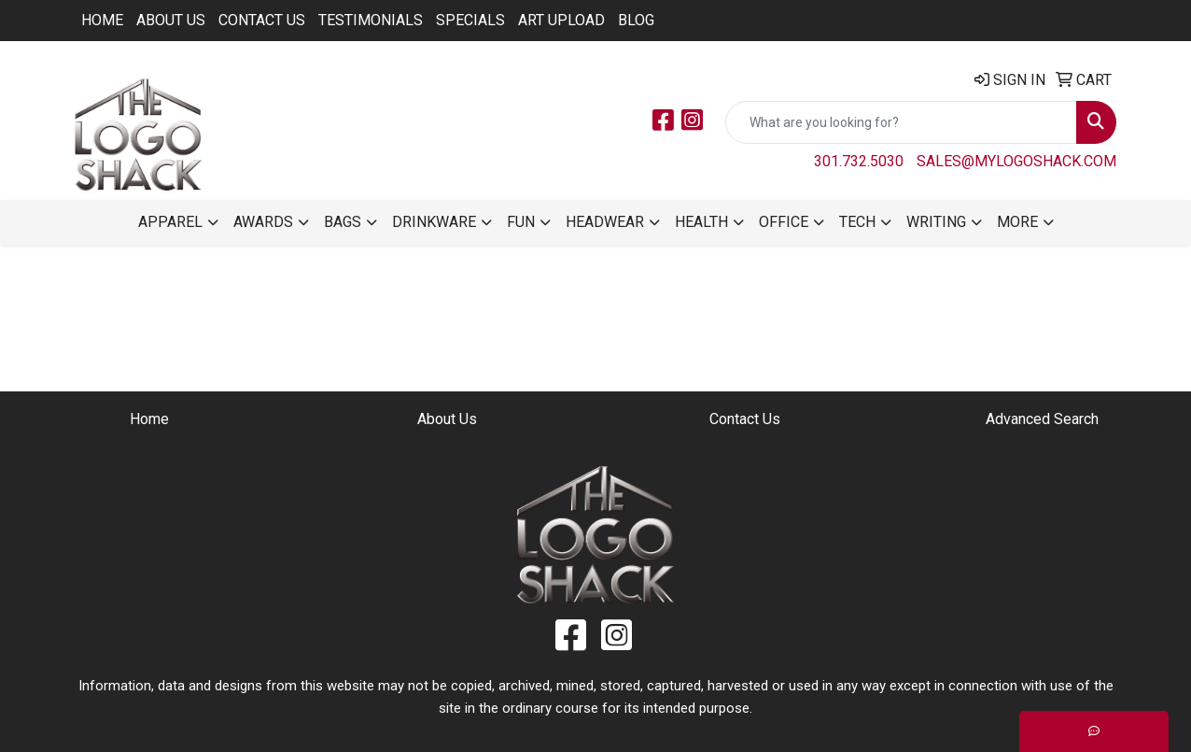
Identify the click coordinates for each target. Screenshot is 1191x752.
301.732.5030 (859, 161)
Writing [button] (936, 222)
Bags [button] (342, 222)
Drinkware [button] (434, 222)
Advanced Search (1042, 419)
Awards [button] (263, 222)
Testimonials (370, 20)
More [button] (1017, 222)
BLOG (636, 20)
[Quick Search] (901, 122)
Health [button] (701, 222)
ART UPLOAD (561, 20)
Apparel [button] (170, 222)
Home (102, 20)
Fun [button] (521, 222)
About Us (170, 20)
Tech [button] (857, 222)
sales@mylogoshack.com (1016, 161)
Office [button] (783, 222)
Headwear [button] (605, 222)
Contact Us (261, 20)
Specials (470, 20)
